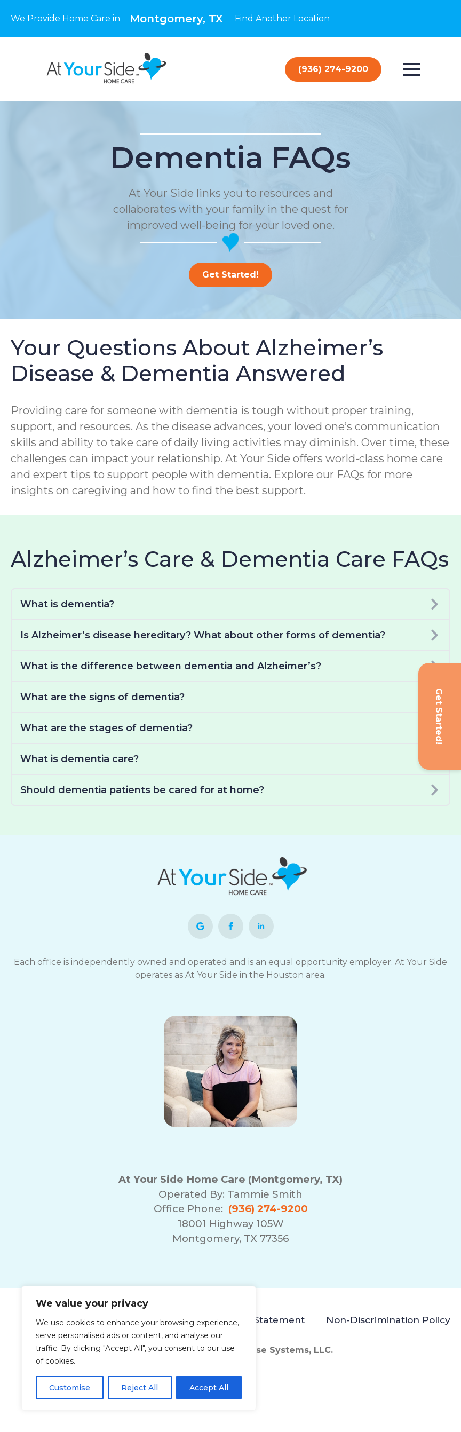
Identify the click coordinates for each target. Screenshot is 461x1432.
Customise (69, 1388)
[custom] (200, 926)
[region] (138, 1348)
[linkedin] (261, 926)
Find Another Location (282, 18)
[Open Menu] (411, 69)
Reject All (139, 1388)
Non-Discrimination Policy (388, 1319)
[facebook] (230, 926)
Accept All (208, 1388)
